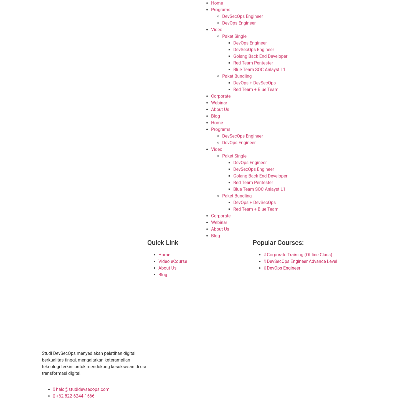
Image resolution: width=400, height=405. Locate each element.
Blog (215, 115)
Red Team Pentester (253, 62)
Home (217, 122)
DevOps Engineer (239, 22)
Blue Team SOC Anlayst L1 (259, 69)
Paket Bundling (237, 75)
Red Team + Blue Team (256, 89)
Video (216, 29)
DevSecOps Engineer (242, 16)
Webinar (219, 102)
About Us (220, 109)
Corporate (221, 95)
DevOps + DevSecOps (254, 82)
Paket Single (234, 36)
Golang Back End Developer (260, 55)
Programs (221, 9)
